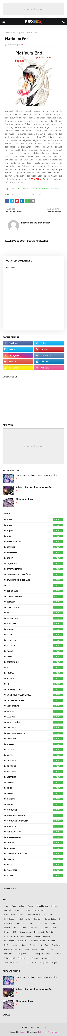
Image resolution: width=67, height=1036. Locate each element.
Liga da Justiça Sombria (35, 695)
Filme (35, 656)
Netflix (35, 744)
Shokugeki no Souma (35, 821)
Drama (35, 629)
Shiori (35, 804)
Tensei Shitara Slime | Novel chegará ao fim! (36, 475)
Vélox (35, 864)
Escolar (35, 645)
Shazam (35, 799)
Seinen (35, 793)
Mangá (35, 711)
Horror (35, 678)
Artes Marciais (35, 541)
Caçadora (35, 563)
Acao (35, 519)
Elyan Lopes (35, 640)
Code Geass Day (35, 596)
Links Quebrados (35, 700)
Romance (35, 777)
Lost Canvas (35, 706)
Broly (35, 558)
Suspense (20, 33)
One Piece (35, 760)
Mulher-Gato (35, 727)
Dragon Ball (35, 623)
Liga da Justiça (35, 689)
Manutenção (35, 722)
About (31, 1027)
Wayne (35, 875)
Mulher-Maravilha (35, 733)
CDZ (35, 585)
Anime (35, 536)
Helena (35, 673)
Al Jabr (35, 530)
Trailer (35, 859)
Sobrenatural (35, 194)
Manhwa (35, 717)
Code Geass (35, 591)
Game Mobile (35, 662)
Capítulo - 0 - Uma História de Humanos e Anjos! (32, 189)
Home (24, 1027)
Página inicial (10, 33)
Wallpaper (35, 870)
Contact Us (41, 1027)
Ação (35, 525)
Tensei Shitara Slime (35, 853)
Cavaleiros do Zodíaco (35, 580)
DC (35, 612)
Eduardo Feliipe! (13, 45)
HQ (35, 684)
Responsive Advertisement (33, 9)
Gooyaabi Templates (48, 1032)
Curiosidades (35, 607)
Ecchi (35, 634)
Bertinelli (35, 552)
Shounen (25, 194)
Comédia (35, 602)
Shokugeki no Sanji (35, 815)
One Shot (35, 766)
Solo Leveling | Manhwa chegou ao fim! (34, 487)
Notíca (35, 749)
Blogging (23, 1032)
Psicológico (15, 194)
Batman (35, 547)
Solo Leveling (35, 837)
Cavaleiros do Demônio (35, 574)
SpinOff (35, 842)
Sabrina (35, 782)
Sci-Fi (35, 788)
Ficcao (35, 651)
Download (35, 618)
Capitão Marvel (35, 569)
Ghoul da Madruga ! (25, 499)
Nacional (35, 738)
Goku (35, 667)
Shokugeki (35, 810)
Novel (35, 755)
